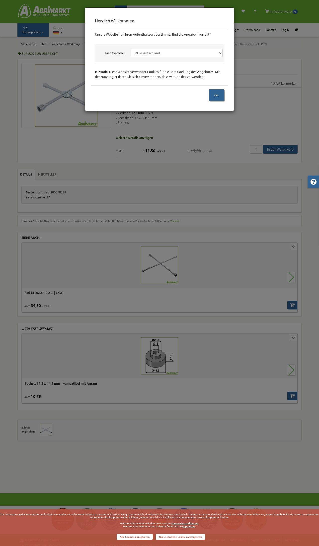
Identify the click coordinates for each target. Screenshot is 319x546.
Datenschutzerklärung (184, 523)
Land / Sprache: (114, 53)
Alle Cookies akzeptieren (135, 537)
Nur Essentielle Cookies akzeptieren (180, 537)
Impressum (188, 526)
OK (216, 95)
